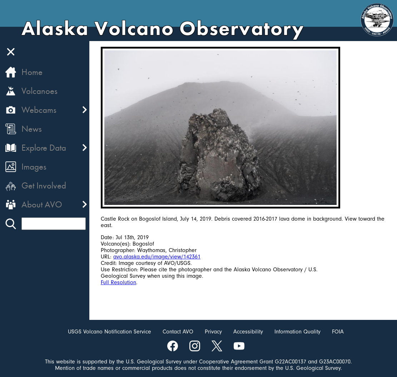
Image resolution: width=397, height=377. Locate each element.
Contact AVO (178, 331)
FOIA (338, 331)
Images (33, 166)
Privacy (213, 331)
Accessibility (248, 331)
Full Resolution (118, 282)
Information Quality (297, 331)
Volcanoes (39, 91)
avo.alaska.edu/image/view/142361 (156, 256)
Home (32, 72)
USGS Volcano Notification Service (109, 331)
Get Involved (43, 185)
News (31, 129)
